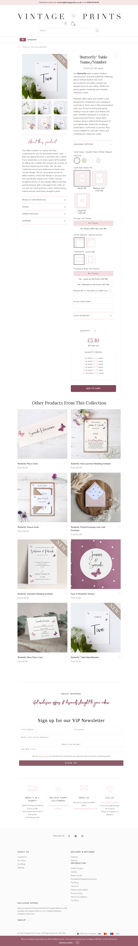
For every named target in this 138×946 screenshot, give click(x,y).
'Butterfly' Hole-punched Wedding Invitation (91, 463)
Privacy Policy (77, 893)
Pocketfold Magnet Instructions (84, 879)
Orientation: (79, 252)
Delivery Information (79, 890)
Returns (74, 860)
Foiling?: (77, 218)
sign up (24, 920)
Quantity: (85, 331)
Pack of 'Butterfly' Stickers (83, 594)
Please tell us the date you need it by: (91, 291)
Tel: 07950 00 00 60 (110, 802)
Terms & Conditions (79, 897)
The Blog (74, 882)
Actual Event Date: (82, 301)
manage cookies (66, 942)
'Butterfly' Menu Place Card (29, 657)
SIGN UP (71, 763)
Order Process (77, 868)
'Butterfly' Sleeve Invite (28, 527)
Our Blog (21, 864)
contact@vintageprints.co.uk (85, 808)
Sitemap (20, 867)
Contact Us (22, 857)
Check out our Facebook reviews (58, 807)
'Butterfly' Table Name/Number (34, 47)
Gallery (74, 872)
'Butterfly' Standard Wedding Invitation (35, 594)
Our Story (21, 860)
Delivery (74, 857)
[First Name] (44, 729)
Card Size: (78, 168)
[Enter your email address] (71, 737)
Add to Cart (93, 388)
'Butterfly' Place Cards (27, 463)
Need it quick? (76, 875)
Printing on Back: (81, 269)
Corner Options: (81, 235)
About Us (75, 886)
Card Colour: (79, 152)
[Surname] (97, 729)
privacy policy (44, 756)
